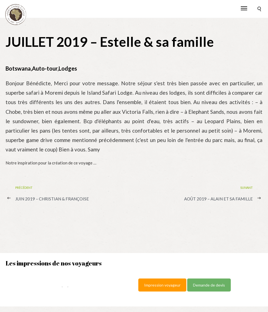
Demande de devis (209, 285)
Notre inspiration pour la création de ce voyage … (51, 162)
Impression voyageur (162, 285)
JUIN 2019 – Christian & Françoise (52, 198)
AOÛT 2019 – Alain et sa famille (218, 198)
